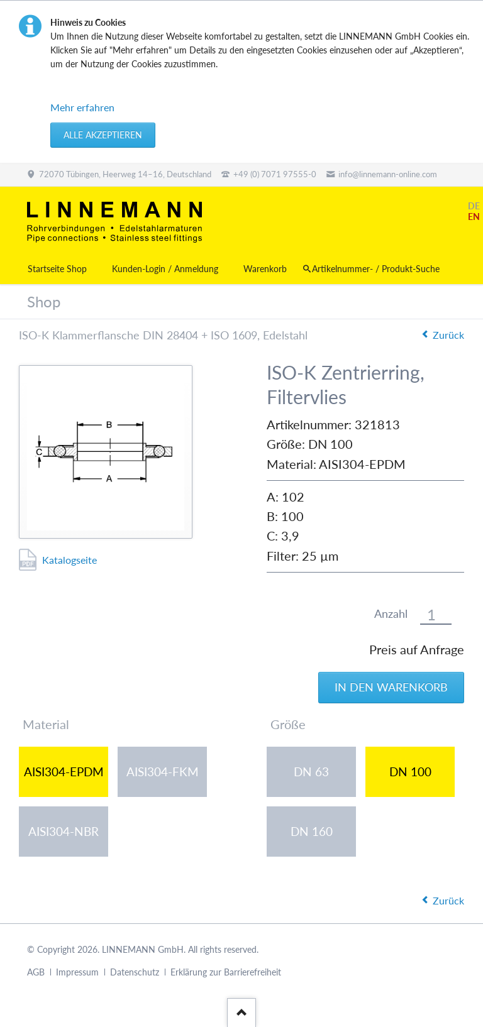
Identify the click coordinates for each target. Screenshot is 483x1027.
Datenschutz (134, 972)
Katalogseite (69, 560)
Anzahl (391, 613)
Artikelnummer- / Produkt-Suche (376, 268)
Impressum (77, 972)
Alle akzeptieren (103, 134)
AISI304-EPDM (64, 771)
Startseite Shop (57, 268)
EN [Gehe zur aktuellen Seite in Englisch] (474, 216)
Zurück (448, 335)
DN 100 (410, 771)
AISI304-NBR (63, 831)
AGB (36, 972)
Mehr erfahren (82, 107)
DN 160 (312, 831)
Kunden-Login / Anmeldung (165, 268)
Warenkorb (265, 268)
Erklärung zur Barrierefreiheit (225, 972)
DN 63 (311, 771)
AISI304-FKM (162, 771)
